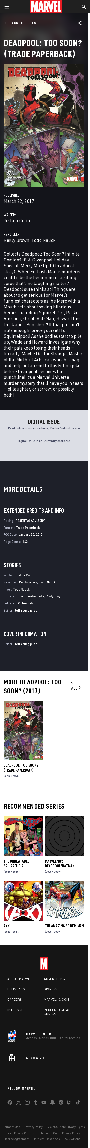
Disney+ (51, 989)
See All (76, 686)
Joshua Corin (17, 220)
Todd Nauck (43, 240)
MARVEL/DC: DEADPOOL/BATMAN (60, 863)
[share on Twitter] (18, 1103)
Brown (15, 776)
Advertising (54, 979)
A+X (6, 925)
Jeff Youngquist (26, 610)
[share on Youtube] (43, 1103)
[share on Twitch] (69, 1103)
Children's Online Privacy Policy (60, 1133)
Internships (18, 1010)
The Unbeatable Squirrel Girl (16, 863)
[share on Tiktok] (77, 1103)
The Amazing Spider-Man (64, 925)
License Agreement (16, 1139)
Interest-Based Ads (47, 1139)
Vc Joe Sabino (27, 603)
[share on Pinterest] (61, 1103)
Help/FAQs (16, 989)
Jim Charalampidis (31, 596)
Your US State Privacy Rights (66, 1127)
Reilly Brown (16, 240)
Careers (14, 999)
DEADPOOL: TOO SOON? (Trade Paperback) (21, 768)
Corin (7, 776)
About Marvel (19, 979)
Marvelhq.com (56, 999)
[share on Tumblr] (35, 1103)
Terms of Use (11, 1127)
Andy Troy (53, 596)
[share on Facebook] (9, 1103)
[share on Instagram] (27, 1103)
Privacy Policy (34, 1127)
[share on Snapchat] (52, 1103)
